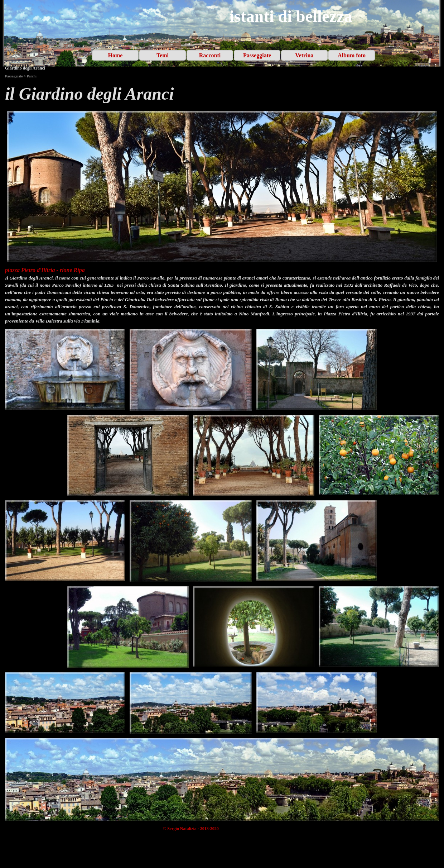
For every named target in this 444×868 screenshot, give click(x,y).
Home (115, 55)
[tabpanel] (222, 94)
